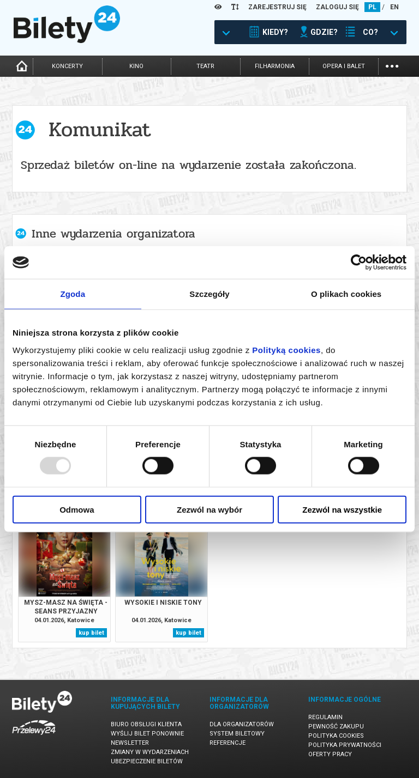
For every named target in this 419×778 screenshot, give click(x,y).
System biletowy (237, 733)
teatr (205, 66)
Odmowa (76, 509)
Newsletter (130, 742)
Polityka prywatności (344, 745)
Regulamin (325, 717)
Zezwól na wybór (209, 509)
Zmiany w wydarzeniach (150, 752)
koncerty (67, 66)
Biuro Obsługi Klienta (146, 724)
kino (136, 66)
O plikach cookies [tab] (346, 294)
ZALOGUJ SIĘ (337, 7)
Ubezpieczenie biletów (147, 761)
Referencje (228, 742)
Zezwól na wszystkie (342, 509)
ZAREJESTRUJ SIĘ (277, 7)
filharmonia (275, 66)
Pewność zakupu (336, 726)
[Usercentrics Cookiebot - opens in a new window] (358, 262)
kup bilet (91, 632)
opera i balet (343, 66)
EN (394, 7)
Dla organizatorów (242, 724)
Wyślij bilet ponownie (147, 733)
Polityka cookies (336, 735)
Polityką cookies (286, 349)
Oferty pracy (330, 754)
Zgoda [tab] (73, 294)
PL (372, 7)
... (392, 65)
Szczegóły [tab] (209, 294)
